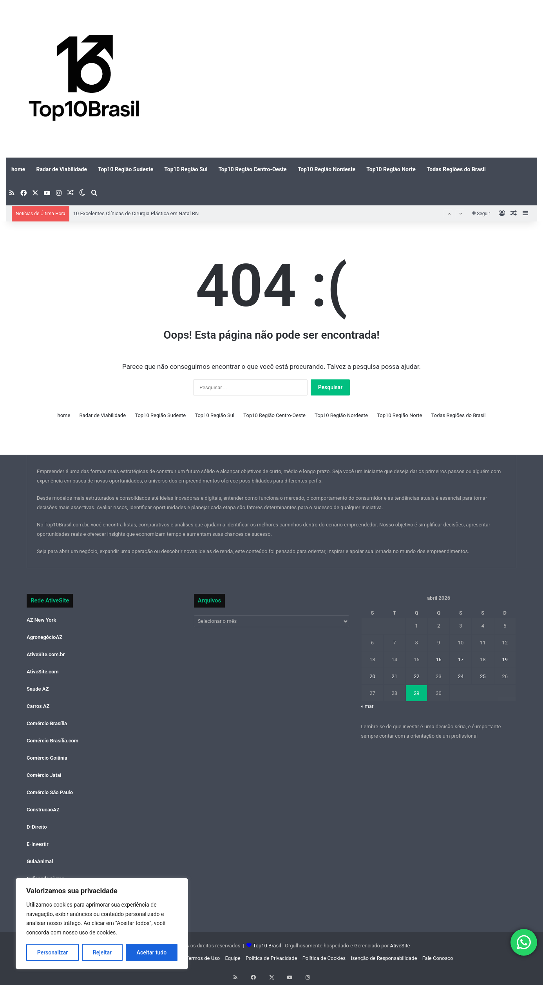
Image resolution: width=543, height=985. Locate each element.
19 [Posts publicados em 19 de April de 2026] (505, 659)
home (18, 169)
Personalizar (52, 952)
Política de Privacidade (271, 958)
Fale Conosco (437, 958)
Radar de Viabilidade (61, 169)
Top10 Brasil (267, 946)
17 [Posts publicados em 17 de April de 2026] (461, 659)
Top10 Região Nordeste (327, 169)
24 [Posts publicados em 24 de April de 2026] (461, 676)
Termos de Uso (203, 958)
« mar (367, 706)
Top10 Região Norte (390, 169)
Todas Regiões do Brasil (456, 169)
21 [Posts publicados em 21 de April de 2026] (395, 676)
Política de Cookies (324, 958)
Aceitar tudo (152, 952)
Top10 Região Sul (185, 169)
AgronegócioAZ (44, 637)
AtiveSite (399, 946)
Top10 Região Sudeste (125, 169)
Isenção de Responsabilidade (384, 958)
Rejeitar (102, 952)
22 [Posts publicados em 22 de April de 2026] (417, 676)
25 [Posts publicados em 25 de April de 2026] (483, 676)
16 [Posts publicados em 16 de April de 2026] (439, 659)
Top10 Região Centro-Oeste (252, 169)
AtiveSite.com (43, 672)
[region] (102, 923)
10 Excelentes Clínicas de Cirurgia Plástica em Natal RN (136, 213)
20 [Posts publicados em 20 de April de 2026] (372, 676)
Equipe (232, 958)
